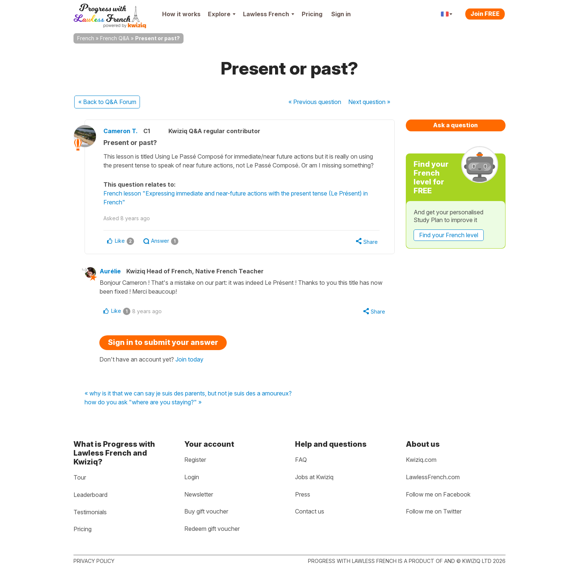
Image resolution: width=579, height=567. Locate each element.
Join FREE (485, 13)
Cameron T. (120, 131)
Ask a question (455, 125)
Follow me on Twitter (434, 511)
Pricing (312, 14)
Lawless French (268, 14)
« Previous (314, 102)
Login (191, 477)
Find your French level (448, 235)
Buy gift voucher (206, 511)
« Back (107, 102)
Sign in (341, 14)
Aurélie (110, 271)
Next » (369, 102)
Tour (79, 477)
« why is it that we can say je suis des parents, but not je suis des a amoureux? (188, 393)
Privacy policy (93, 561)
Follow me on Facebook (438, 494)
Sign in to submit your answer (163, 342)
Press (302, 494)
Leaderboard (90, 494)
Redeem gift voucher (212, 528)
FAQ (301, 459)
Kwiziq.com (421, 459)
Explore (222, 14)
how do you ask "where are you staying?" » (143, 402)
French (85, 38)
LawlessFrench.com (433, 477)
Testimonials (90, 512)
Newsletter (198, 494)
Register (195, 459)
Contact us (309, 511)
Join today (189, 359)
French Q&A (114, 38)
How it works (181, 14)
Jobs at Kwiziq (314, 477)
